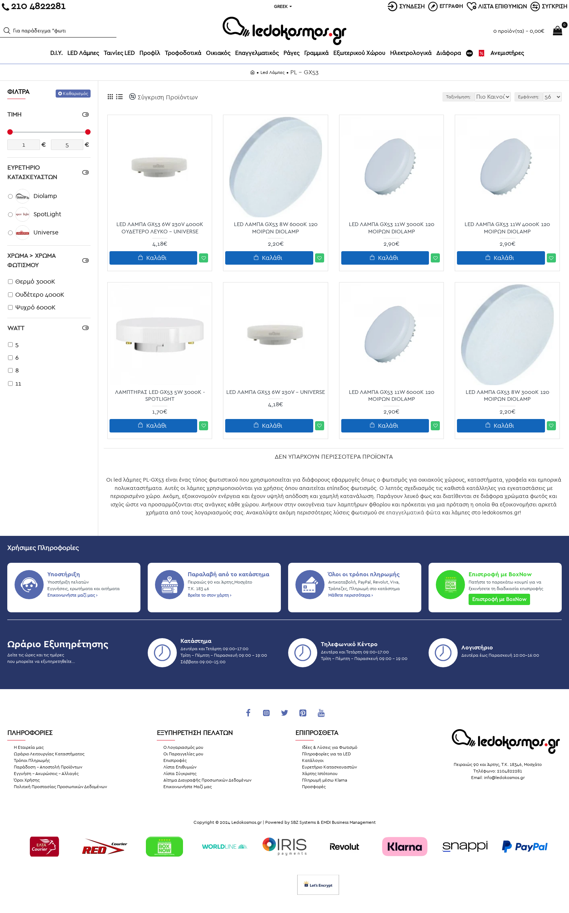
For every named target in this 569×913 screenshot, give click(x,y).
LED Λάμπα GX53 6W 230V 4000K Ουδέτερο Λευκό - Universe (159, 228)
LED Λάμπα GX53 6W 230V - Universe (275, 392)
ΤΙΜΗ (14, 114)
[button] (7, 30)
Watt (15, 328)
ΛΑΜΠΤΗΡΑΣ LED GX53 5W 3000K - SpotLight (160, 396)
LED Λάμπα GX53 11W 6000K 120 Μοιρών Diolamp (391, 396)
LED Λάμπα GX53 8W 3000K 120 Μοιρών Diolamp (507, 396)
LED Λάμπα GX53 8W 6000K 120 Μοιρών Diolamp (276, 228)
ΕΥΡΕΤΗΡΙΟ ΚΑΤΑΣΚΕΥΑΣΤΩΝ (32, 172)
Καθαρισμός (75, 93)
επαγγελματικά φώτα (413, 512)
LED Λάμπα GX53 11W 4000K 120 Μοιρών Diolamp (507, 228)
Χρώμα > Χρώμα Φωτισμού (31, 260)
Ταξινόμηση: (436, 96)
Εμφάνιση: (531, 96)
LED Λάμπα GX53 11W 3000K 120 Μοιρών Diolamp (391, 228)
